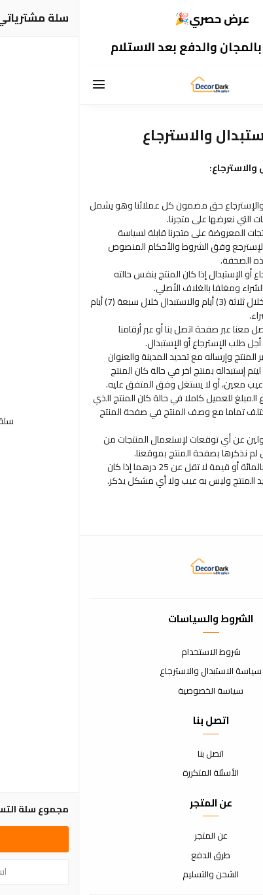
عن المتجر (132, 836)
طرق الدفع (131, 855)
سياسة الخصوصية (131, 691)
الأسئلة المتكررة (131, 773)
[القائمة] (19, 85)
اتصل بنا (131, 754)
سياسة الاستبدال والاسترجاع (131, 671)
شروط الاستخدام (132, 652)
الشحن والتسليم (131, 874)
